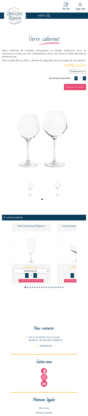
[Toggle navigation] (44, 16)
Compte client (79, 6)
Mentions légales (44, 412)
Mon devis (44, 407)
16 (60, 287)
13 (53, 287)
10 (46, 287)
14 (55, 287)
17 (62, 287)
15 (58, 287)
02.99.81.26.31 (46, 344)
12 (51, 287)
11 (48, 287)
